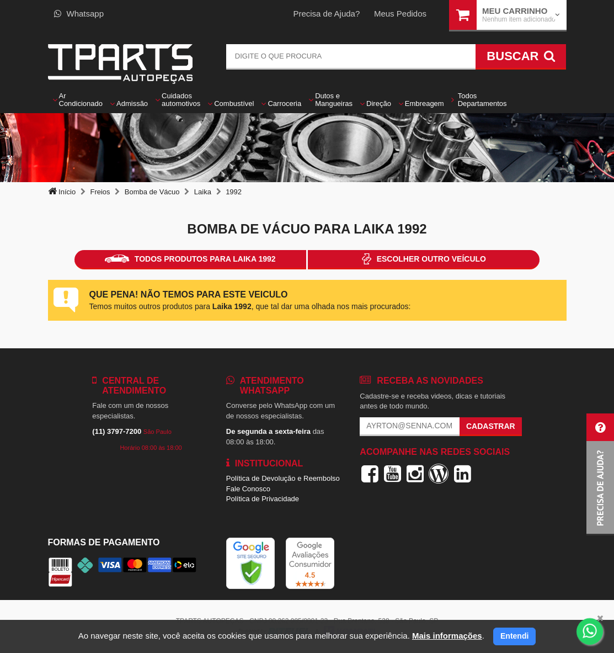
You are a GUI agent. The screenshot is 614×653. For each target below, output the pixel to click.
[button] (600, 474)
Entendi (514, 635)
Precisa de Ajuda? (326, 13)
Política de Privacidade (262, 499)
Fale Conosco (248, 489)
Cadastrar (490, 426)
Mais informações (447, 635)
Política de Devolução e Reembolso (283, 478)
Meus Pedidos (400, 13)
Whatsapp (79, 13)
